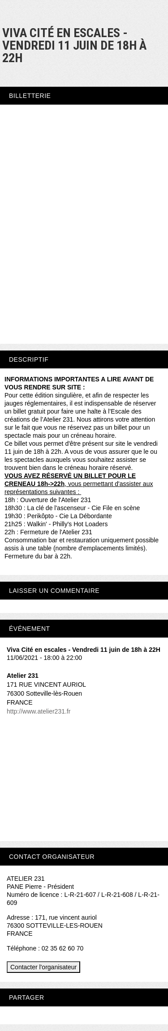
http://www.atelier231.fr (38, 711)
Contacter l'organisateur (43, 967)
